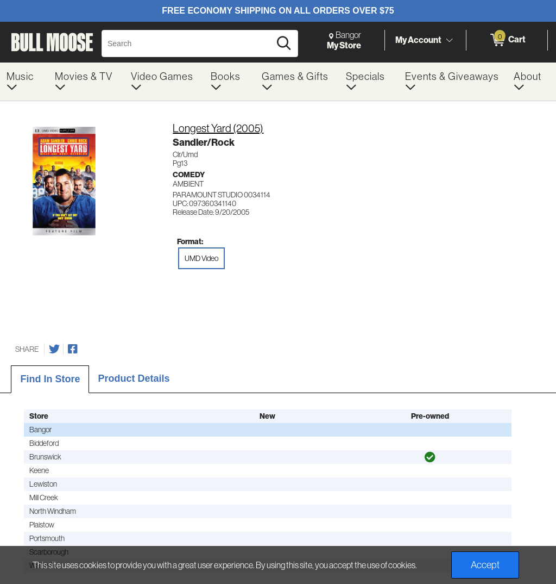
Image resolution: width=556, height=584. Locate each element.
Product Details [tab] (133, 378)
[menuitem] (24, 82)
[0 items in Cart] (507, 40)
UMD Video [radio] (201, 258)
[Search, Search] (187, 43)
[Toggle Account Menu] (449, 40)
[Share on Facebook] (73, 349)
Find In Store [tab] (50, 379)
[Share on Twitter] (54, 349)
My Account (418, 39)
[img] (430, 457)
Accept (485, 565)
